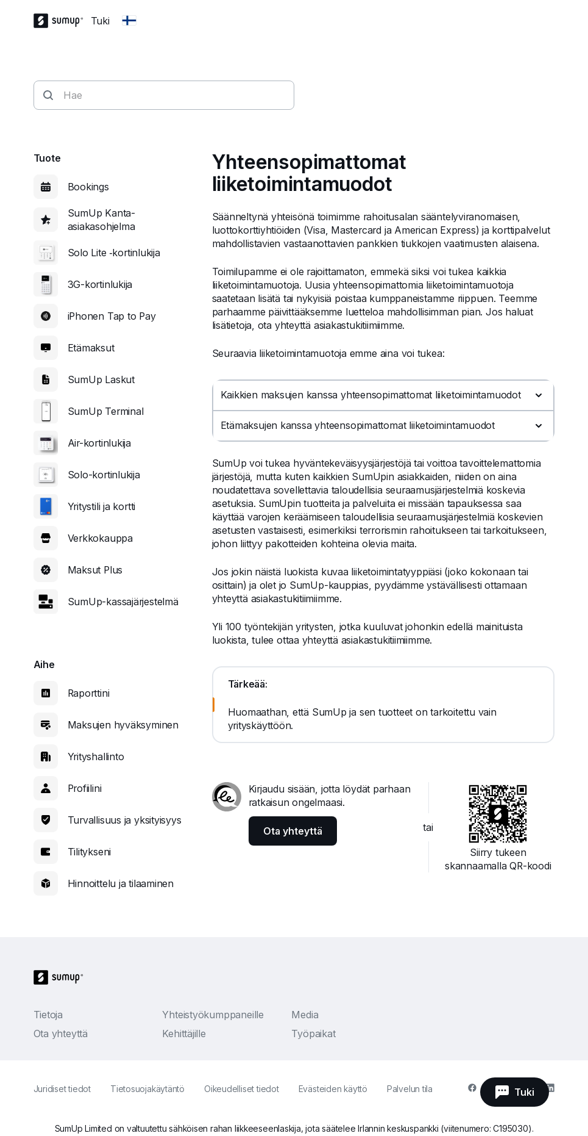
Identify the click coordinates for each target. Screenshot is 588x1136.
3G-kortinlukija (100, 284)
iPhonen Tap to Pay (112, 316)
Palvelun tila (410, 1089)
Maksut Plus (95, 570)
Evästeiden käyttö (333, 1089)
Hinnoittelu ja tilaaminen (121, 883)
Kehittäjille (183, 1033)
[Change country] (129, 20)
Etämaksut (91, 348)
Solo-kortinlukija (104, 475)
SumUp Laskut (101, 379)
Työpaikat (313, 1033)
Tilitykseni (90, 852)
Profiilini (85, 788)
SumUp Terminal (106, 411)
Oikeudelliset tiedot (241, 1089)
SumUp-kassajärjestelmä (123, 601)
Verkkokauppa (100, 538)
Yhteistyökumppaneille (212, 1014)
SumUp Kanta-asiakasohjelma (101, 219)
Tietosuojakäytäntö (147, 1089)
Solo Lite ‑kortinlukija (114, 252)
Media (304, 1014)
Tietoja (48, 1014)
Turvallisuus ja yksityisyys (125, 820)
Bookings (88, 187)
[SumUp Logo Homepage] (62, 20)
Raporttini (89, 693)
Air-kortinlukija (99, 443)
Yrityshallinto (96, 756)
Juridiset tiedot (62, 1089)
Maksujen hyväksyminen (123, 725)
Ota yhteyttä (61, 1033)
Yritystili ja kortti (102, 506)
